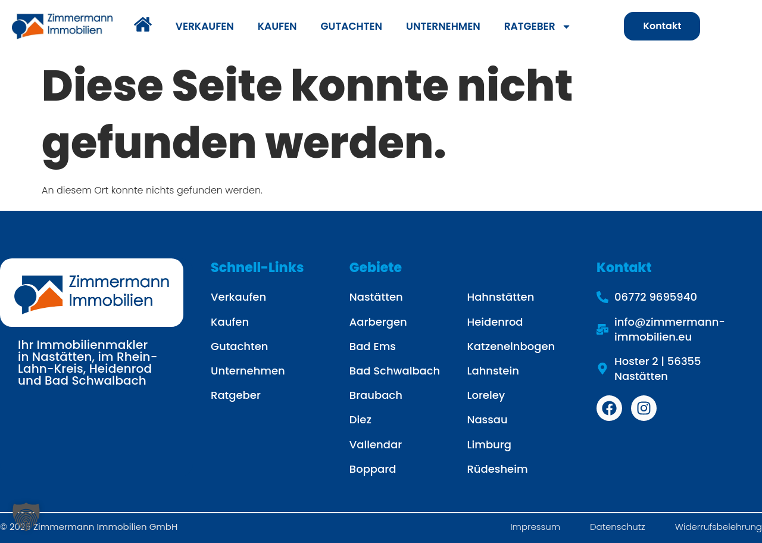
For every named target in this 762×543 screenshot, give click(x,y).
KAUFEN (277, 26)
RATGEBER (538, 26)
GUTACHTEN (351, 26)
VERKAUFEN (205, 26)
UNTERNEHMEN (443, 26)
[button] (26, 517)
